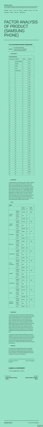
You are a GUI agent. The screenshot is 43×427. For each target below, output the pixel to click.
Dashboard (6, 10)
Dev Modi (11, 361)
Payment (11, 12)
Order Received (22, 12)
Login (15, 10)
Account (10, 10)
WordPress (37, 422)
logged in (15, 370)
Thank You (16, 12)
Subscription (6, 12)
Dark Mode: (40, 425)
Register (20, 10)
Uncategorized (32, 360)
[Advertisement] (9, 404)
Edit (17, 10)
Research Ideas (8, 5)
